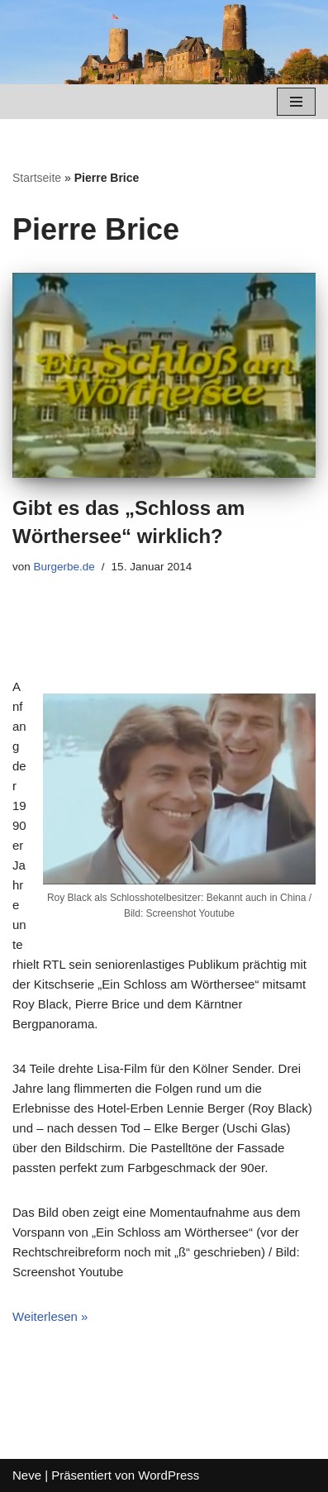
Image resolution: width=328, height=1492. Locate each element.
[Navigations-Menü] (296, 102)
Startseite (36, 177)
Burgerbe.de (64, 566)
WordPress (168, 1475)
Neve (26, 1475)
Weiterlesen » (50, 1316)
